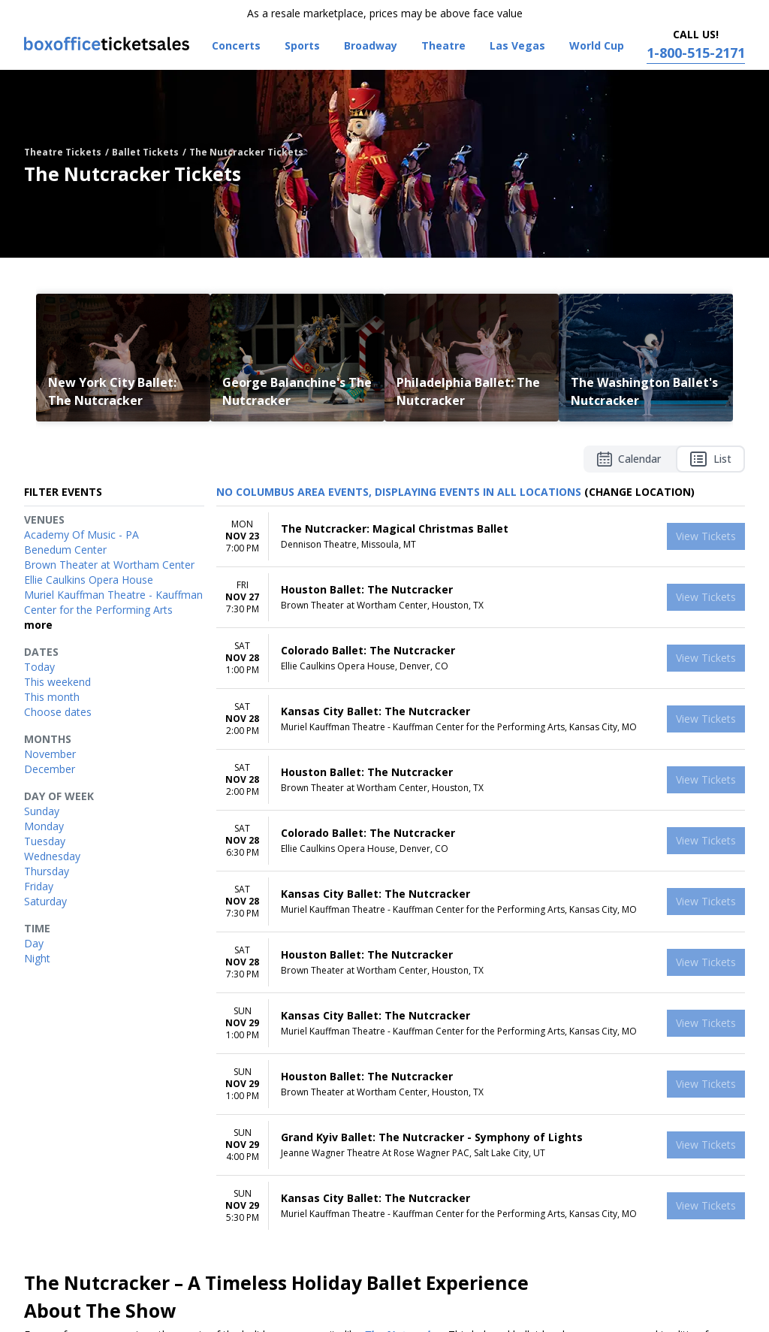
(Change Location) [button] (639, 492)
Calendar (629, 459)
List (710, 459)
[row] (480, 536)
